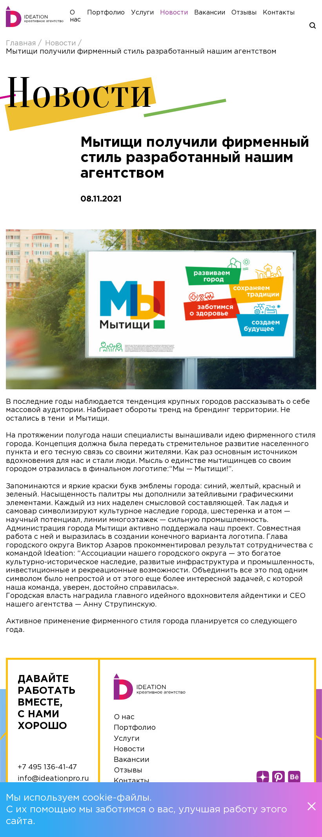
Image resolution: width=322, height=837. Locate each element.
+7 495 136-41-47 (47, 770)
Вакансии (217, 14)
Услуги (150, 14)
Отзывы (251, 14)
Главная (22, 46)
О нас (124, 720)
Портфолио (114, 14)
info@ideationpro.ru (53, 781)
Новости (182, 14)
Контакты (286, 14)
